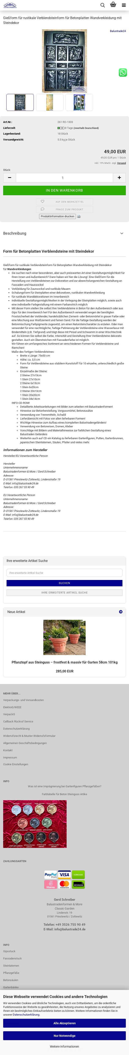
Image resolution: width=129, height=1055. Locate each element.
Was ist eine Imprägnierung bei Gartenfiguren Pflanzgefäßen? (64, 786)
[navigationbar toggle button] (123, 5)
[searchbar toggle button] (102, 5)
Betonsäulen (10, 980)
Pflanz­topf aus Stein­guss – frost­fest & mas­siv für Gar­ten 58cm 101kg (65, 662)
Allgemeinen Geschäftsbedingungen (25, 743)
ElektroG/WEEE (12, 707)
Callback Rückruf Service (18, 721)
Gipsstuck (9, 951)
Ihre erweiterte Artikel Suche (64, 592)
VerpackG (9, 714)
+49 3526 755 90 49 (70, 925)
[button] (9, 178)
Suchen (64, 583)
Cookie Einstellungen (15, 764)
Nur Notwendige (64, 1035)
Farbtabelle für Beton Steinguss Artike (64, 794)
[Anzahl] (64, 178)
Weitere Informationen (64, 1046)
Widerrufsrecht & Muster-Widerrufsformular (29, 735)
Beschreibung (14, 233)
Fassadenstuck (12, 958)
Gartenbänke (11, 987)
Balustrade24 (118, 31)
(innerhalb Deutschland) (86, 128)
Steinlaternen (11, 965)
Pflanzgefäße (11, 972)
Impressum (10, 757)
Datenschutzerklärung (26, 1014)
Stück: (7, 169)
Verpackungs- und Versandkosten (23, 700)
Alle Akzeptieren (65, 1023)
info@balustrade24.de (69, 929)
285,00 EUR (64, 671)
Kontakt (7, 750)
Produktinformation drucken (57, 216)
